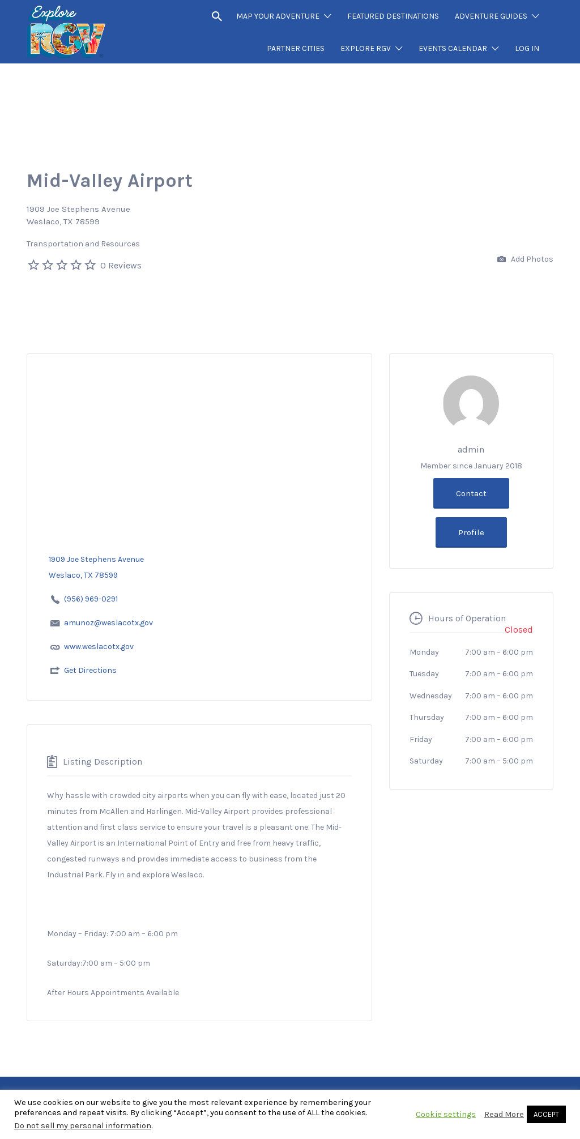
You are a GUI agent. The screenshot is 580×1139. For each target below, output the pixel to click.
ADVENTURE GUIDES (491, 16)
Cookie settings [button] (446, 1114)
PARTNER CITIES (296, 48)
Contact (471, 493)
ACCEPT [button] (546, 1114)
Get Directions (90, 670)
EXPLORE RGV (365, 48)
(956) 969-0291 (91, 599)
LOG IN (527, 48)
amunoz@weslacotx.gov (108, 623)
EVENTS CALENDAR (453, 48)
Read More (504, 1114)
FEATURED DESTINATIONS (393, 16)
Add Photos (525, 259)
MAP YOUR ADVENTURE (277, 16)
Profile (471, 532)
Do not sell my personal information (82, 1126)
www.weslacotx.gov (99, 646)
